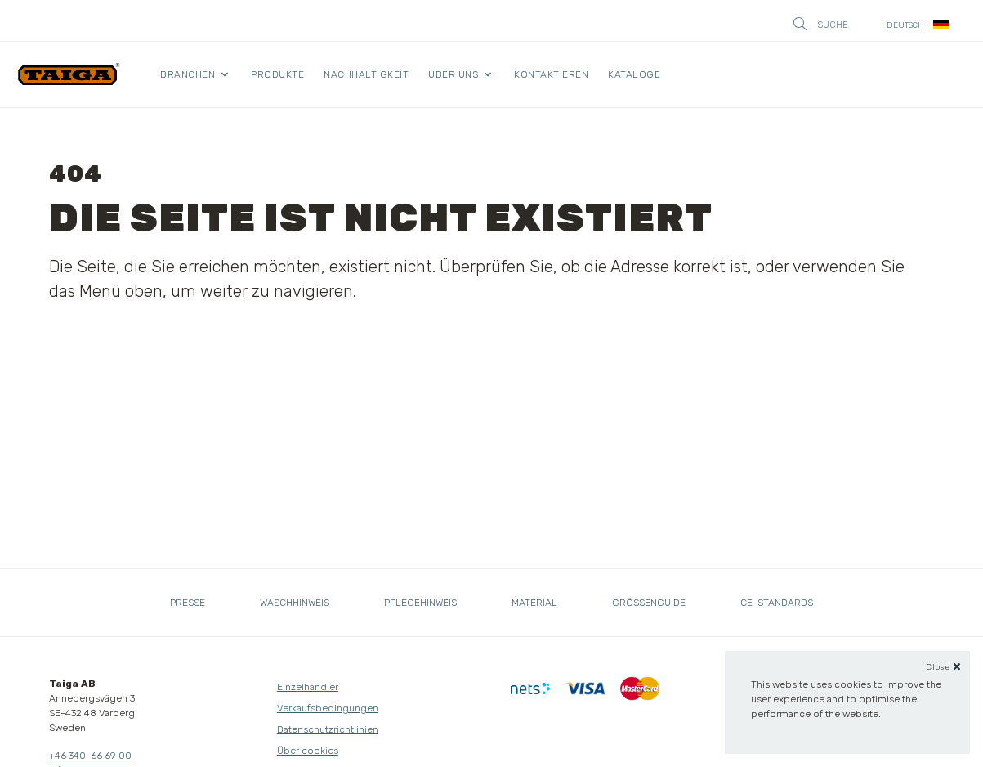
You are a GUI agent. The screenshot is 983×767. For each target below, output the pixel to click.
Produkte (277, 74)
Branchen (187, 74)
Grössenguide (649, 602)
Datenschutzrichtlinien (327, 729)
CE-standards (776, 602)
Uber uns (453, 74)
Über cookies (307, 750)
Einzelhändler (307, 687)
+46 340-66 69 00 (90, 755)
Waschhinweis (294, 602)
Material (534, 602)
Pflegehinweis (420, 602)
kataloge (634, 74)
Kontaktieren (551, 74)
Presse (187, 602)
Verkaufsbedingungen (327, 708)
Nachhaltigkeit (366, 74)
